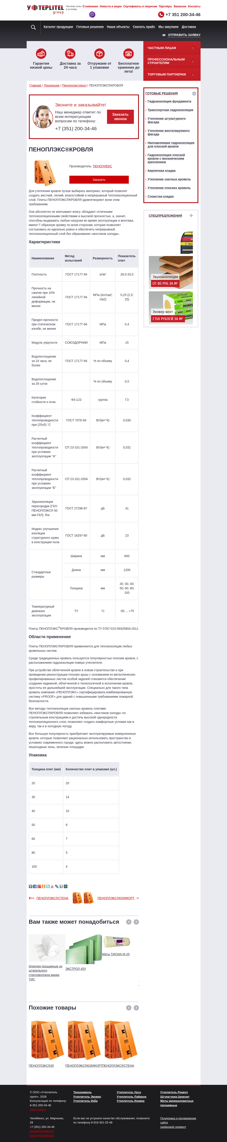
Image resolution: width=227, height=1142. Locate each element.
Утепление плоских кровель (169, 188)
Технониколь (82, 1092)
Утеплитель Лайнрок (131, 1096)
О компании (90, 6)
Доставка (189, 26)
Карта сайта (38, 1109)
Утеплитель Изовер (131, 1100)
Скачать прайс (144, 26)
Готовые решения (90, 26)
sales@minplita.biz (42, 1135)
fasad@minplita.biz (42, 1131)
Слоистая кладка (161, 196)
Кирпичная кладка (162, 170)
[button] (128, 922)
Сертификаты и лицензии (140, 6)
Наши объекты (118, 26)
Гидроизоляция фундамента (169, 101)
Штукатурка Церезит (175, 1096)
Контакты (194, 6)
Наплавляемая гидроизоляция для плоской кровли (171, 144)
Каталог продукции (58, 26)
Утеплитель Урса (129, 1092)
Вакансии (180, 6)
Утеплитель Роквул (174, 1092)
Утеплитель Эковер (87, 1096)
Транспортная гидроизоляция (170, 110)
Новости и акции (111, 6)
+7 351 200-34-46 (183, 14)
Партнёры (165, 6)
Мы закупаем (169, 26)
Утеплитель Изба (85, 1100)
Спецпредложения (165, 215)
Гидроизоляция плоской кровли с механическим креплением (166, 158)
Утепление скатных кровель (169, 179)
